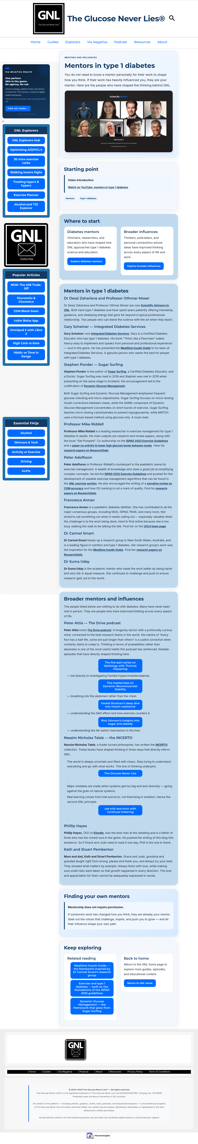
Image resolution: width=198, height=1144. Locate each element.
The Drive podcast (100, 634)
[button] (172, 18)
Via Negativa (97, 42)
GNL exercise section (86, 488)
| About (96, 1076)
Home (35, 42)
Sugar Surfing (117, 376)
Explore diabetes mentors (86, 261)
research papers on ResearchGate (87, 455)
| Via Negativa (65, 1076)
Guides (53, 42)
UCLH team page (155, 531)
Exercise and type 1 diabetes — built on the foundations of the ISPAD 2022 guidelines (92, 993)
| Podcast (83, 1076)
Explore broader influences (143, 266)
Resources (142, 42)
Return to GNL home (140, 987)
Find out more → (18, 108)
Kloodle (99, 837)
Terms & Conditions (154, 1076)
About (162, 42)
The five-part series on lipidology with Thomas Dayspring (120, 670)
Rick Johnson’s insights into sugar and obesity (120, 727)
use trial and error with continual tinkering (120, 815)
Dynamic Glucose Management (105, 390)
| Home (36, 1076)
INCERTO (162, 749)
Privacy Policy (130, 1076)
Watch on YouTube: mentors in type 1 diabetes (99, 187)
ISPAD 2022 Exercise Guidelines (148, 445)
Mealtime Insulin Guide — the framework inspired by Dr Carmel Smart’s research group (92, 975)
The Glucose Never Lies (120, 778)
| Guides (49, 1076)
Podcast (120, 42)
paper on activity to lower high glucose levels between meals (114, 450)
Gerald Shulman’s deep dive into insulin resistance (120, 709)
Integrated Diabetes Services (111, 338)
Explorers (72, 42)
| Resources (110, 1076)
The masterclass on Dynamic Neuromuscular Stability (120, 691)
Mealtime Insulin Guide (136, 353)
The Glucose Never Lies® (116, 18)
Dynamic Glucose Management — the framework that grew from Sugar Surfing (92, 1010)
